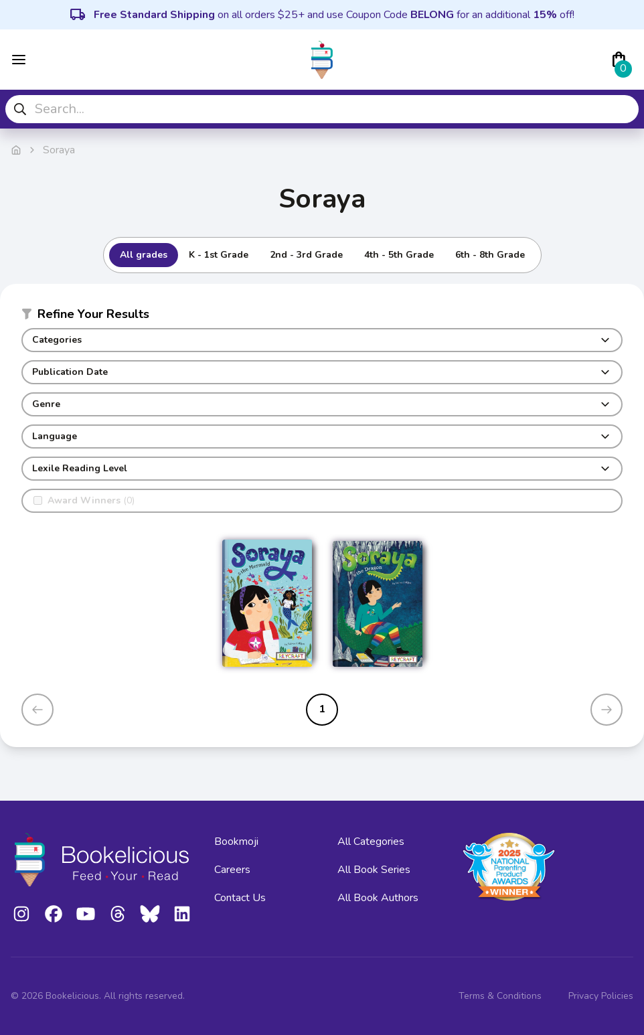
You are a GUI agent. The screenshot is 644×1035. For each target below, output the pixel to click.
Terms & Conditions (500, 995)
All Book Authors (377, 897)
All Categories (370, 841)
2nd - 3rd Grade (306, 254)
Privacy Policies (600, 995)
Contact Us (240, 897)
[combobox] (322, 109)
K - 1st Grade (218, 254)
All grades (143, 254)
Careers (232, 869)
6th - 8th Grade (490, 254)
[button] (322, 316)
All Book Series (373, 869)
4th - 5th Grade (399, 254)
